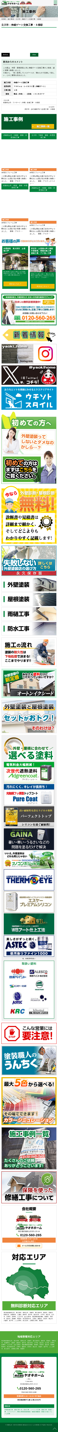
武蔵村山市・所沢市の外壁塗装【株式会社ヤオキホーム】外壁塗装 (23, 1424)
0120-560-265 (30, 1235)
